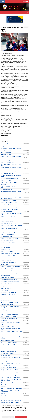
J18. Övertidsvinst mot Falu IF (7, 211)
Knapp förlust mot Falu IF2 (6, 320)
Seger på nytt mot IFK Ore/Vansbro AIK (8, 262)
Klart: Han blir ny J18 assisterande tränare (9, 344)
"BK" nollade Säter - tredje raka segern (8, 200)
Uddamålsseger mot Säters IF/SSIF (8, 255)
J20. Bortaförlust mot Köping (6, 355)
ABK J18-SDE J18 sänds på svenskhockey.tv (9, 342)
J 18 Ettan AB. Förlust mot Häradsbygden (9, 171)
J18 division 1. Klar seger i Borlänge (8, 234)
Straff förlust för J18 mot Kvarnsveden (8, 335)
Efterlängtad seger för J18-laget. (12, 28)
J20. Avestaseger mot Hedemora (7, 361)
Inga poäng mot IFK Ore (5, 143)
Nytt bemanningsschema (5, 275)
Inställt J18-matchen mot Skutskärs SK (8, 316)
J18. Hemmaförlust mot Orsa (6, 189)
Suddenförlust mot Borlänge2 (6, 288)
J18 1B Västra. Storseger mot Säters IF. (8, 223)
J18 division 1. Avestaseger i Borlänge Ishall (9, 314)
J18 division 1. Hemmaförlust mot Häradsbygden (10, 266)
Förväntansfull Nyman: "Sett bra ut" (8, 216)
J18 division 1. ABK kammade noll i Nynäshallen (10, 375)
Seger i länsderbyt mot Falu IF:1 (7, 150)
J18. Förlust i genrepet (5, 247)
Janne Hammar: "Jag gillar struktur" (8, 160)
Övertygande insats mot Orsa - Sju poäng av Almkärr (11, 148)
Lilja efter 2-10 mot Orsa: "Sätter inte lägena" (9, 283)
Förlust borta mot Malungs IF (6, 152)
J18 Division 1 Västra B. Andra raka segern (9, 202)
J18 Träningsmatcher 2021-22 (6, 312)
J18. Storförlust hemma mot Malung (8, 268)
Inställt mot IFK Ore (4, 290)
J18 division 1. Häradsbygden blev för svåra (9, 238)
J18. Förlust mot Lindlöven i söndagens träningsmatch (11, 219)
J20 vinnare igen (4, 395)
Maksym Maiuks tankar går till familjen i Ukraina (10, 253)
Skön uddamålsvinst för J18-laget (7, 277)
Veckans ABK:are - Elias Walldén (7, 204)
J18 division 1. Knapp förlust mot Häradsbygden (10, 363)
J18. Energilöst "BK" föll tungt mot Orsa (8, 173)
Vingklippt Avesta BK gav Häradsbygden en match (10, 232)
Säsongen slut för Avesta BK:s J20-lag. (8, 351)
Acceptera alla (21, 417)
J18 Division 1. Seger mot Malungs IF (8, 162)
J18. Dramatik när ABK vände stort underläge (9, 209)
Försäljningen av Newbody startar (7, 340)
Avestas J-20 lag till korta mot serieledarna (9, 398)
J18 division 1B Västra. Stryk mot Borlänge (9, 258)
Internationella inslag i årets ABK (7, 304)
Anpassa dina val (5, 414)
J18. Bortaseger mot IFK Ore (6, 236)
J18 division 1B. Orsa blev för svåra (8, 270)
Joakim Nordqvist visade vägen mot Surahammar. (10, 402)
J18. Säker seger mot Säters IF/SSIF (8, 242)
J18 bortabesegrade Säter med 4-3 (7, 260)
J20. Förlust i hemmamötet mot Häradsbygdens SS (11, 400)
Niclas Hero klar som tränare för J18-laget (9, 349)
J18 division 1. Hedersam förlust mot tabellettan (10, 373)
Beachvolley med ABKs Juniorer (7, 251)
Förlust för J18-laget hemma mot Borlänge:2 (9, 273)
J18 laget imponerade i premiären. (7, 326)
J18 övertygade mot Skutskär (6, 180)
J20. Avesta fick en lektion (6, 365)
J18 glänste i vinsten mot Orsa (7, 221)
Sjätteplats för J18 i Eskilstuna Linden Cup (9, 302)
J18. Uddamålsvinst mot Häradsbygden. (9, 292)
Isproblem (3, 393)
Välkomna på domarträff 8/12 (6, 195)
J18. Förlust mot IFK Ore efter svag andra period (10, 245)
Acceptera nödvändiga (8, 417)
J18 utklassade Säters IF (5, 249)
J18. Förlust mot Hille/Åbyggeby (7, 353)
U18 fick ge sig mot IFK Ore (6, 154)
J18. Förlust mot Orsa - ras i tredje (7, 240)
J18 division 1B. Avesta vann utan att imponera (10, 207)
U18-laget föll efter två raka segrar (7, 146)
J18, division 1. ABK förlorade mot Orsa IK (9, 367)
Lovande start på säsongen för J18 (8, 309)
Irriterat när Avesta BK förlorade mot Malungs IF (10, 281)
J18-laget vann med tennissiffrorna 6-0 (8, 286)
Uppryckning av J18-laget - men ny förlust (9, 279)
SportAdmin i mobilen (5, 346)
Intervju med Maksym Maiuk (6, 300)
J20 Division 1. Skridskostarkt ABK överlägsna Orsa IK (11, 388)
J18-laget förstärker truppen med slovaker (9, 318)
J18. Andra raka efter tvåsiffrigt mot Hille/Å (9, 178)
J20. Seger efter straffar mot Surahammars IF (9, 382)
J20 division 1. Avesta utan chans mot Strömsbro (10, 377)
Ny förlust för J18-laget (5, 298)
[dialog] (14, 411)
